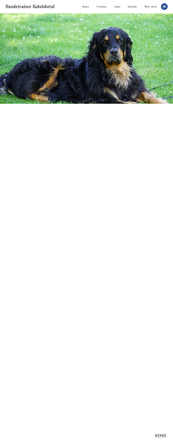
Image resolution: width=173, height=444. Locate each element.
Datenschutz (94, 434)
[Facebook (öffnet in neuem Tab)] (164, 6)
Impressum (79, 434)
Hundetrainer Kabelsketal (30, 6)
